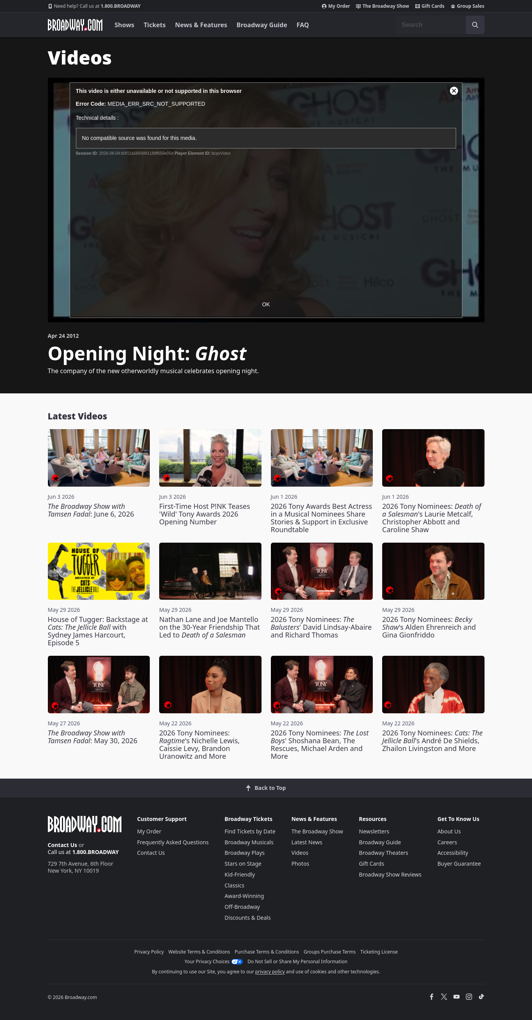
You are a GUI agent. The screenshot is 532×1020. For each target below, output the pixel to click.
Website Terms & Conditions (199, 951)
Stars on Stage (243, 863)
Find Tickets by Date (250, 831)
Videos (300, 852)
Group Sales (467, 6)
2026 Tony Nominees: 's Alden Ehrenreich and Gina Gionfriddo (429, 627)
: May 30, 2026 (93, 736)
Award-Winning (244, 895)
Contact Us (62, 845)
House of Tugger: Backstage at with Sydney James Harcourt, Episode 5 (98, 631)
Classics (234, 885)
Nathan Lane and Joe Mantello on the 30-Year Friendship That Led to (209, 627)
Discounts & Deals (248, 917)
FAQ (303, 25)
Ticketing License (379, 951)
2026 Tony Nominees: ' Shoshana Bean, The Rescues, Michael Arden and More (320, 744)
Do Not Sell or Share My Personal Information (298, 961)
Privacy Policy (149, 951)
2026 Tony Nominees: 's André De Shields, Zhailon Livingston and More (432, 740)
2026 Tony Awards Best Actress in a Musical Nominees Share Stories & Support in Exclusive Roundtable (321, 517)
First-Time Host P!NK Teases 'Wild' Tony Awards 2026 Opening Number (204, 513)
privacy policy (270, 971)
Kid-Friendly (240, 874)
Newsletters (374, 831)
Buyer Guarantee (459, 863)
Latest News (307, 842)
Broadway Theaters (383, 852)
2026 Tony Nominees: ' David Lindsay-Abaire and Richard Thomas (321, 627)
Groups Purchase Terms (330, 951)
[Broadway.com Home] (75, 25)
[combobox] (440, 25)
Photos (300, 863)
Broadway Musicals (249, 842)
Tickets (155, 25)
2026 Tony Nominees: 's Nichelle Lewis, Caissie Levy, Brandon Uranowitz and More (199, 744)
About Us (449, 831)
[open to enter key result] (475, 25)
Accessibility (452, 852)
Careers (447, 842)
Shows (125, 25)
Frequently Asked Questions (173, 842)
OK (266, 304)
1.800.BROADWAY (94, 6)
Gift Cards (429, 6)
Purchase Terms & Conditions (267, 951)
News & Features (201, 25)
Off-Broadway (242, 906)
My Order (336, 6)
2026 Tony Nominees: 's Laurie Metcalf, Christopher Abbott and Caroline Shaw (431, 517)
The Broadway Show (382, 6)
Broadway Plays (245, 852)
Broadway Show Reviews (390, 874)
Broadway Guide (262, 25)
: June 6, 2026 (91, 510)
